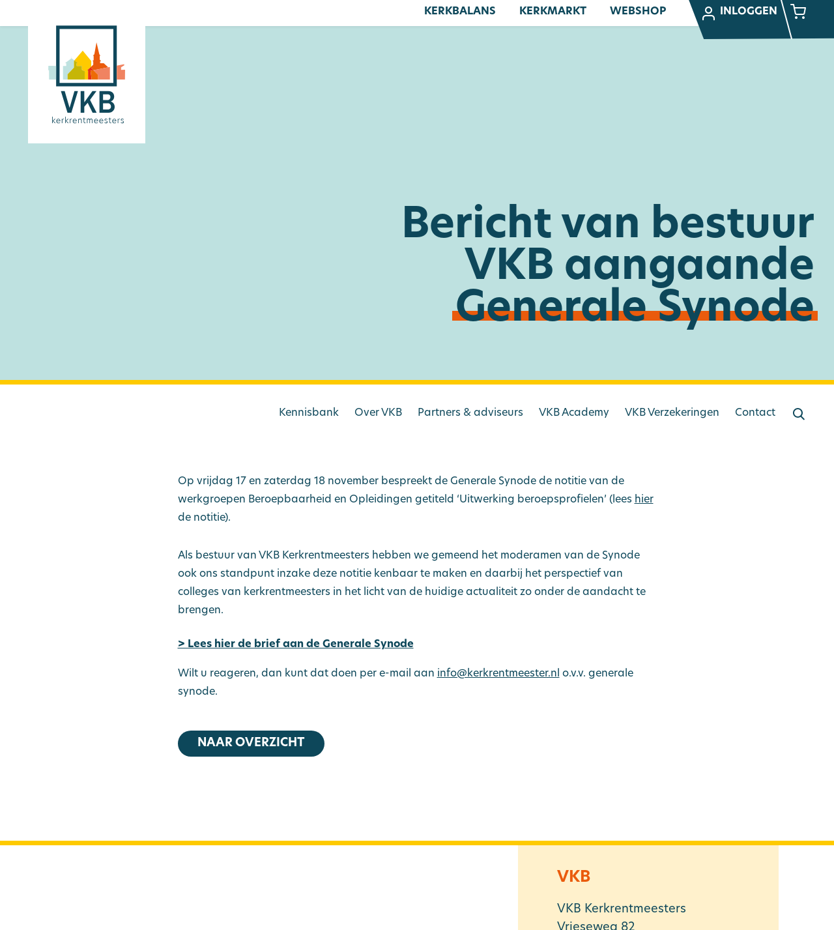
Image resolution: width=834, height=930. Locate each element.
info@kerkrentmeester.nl (498, 674)
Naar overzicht (251, 743)
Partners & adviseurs (470, 413)
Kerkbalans (460, 12)
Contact (755, 413)
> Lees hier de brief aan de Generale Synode (296, 644)
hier (644, 500)
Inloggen (738, 13)
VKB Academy (574, 413)
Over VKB (378, 413)
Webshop (638, 12)
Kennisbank (309, 413)
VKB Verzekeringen (672, 413)
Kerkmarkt (552, 12)
